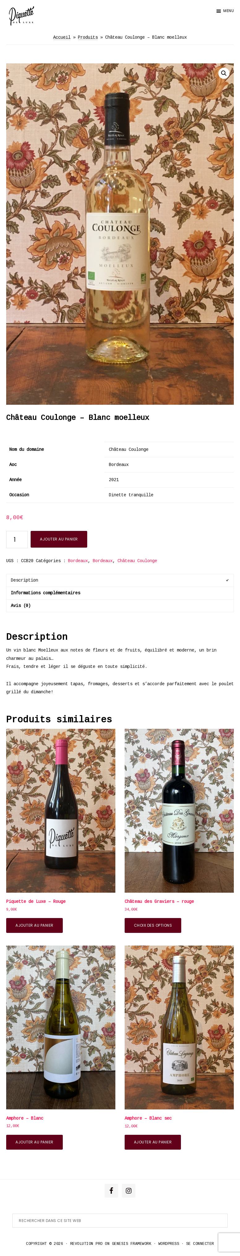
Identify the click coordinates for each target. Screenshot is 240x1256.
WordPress (168, 1244)
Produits (88, 37)
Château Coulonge (137, 560)
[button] (223, 73)
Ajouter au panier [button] (34, 925)
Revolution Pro (86, 1244)
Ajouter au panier (59, 539)
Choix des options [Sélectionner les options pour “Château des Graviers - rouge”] (153, 925)
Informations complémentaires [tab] (45, 593)
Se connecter (200, 1244)
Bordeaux (78, 560)
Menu (228, 10)
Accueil (62, 37)
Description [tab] (24, 580)
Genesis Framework (132, 1244)
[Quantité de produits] (17, 539)
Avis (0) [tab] (21, 605)
